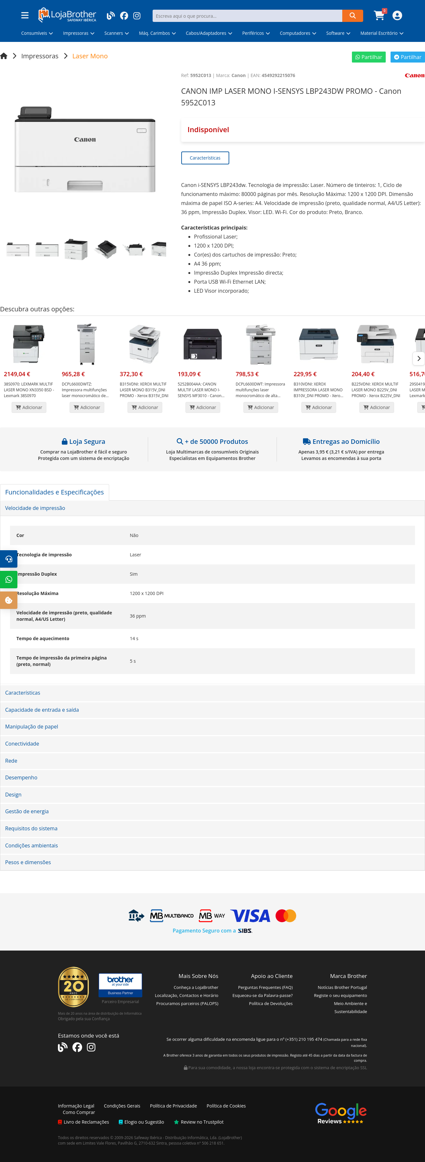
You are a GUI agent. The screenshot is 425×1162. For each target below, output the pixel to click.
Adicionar (29, 407)
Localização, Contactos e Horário (186, 995)
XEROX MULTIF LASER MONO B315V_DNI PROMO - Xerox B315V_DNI (144, 389)
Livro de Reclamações (83, 1122)
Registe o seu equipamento (340, 995)
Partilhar (368, 57)
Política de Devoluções (271, 1003)
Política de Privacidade (173, 1106)
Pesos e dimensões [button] (28, 862)
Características (205, 158)
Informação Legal (76, 1106)
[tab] (212, 508)
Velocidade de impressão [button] (35, 508)
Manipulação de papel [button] (31, 726)
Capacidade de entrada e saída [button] (42, 709)
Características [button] (22, 692)
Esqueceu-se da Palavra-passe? (262, 995)
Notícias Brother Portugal (342, 987)
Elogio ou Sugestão (141, 1122)
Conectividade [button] (22, 743)
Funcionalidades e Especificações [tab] (54, 492)
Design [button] (13, 794)
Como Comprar (79, 1112)
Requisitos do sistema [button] (31, 828)
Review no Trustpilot (199, 1122)
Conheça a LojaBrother (196, 987)
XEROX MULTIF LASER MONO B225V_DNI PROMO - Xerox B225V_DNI (376, 389)
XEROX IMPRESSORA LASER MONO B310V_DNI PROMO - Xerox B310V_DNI (318, 392)
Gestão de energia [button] (27, 811)
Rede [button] (11, 760)
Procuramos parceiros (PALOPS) (187, 1003)
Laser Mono (90, 56)
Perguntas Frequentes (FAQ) (265, 987)
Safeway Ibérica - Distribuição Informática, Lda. (176, 1137)
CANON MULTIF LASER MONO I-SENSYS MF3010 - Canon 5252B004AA (200, 392)
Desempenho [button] (21, 777)
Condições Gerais (122, 1106)
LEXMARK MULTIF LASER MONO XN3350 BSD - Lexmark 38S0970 (29, 389)
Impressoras (40, 56)
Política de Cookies (226, 1106)
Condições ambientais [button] (31, 845)
